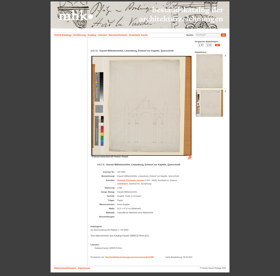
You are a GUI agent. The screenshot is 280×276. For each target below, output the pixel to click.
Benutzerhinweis (118, 35)
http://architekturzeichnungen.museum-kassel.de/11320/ (129, 257)
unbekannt (122, 184)
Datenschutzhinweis (65, 268)
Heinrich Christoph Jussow (130, 180)
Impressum (84, 268)
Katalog (92, 35)
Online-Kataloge (63, 35)
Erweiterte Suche (138, 35)
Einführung (80, 35)
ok (217, 45)
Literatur (102, 35)
